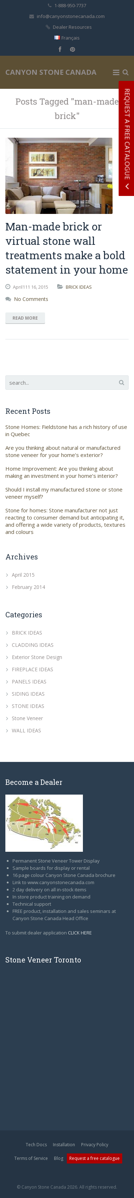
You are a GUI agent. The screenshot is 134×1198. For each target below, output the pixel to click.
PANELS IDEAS (29, 681)
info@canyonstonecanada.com (71, 16)
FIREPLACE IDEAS (32, 669)
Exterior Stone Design (37, 657)
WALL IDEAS (26, 730)
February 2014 (28, 587)
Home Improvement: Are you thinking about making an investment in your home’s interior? (61, 472)
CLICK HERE (80, 932)
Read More (25, 318)
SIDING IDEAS (28, 693)
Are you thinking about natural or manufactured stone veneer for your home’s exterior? (62, 451)
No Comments (31, 299)
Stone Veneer (27, 718)
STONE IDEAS (28, 706)
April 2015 (23, 574)
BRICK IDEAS (79, 287)
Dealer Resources (72, 27)
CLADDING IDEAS (33, 644)
